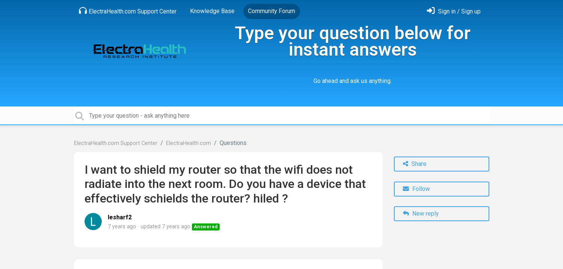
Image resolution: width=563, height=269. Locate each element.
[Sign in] (454, 11)
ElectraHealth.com (188, 143)
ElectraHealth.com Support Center (128, 11)
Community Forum (271, 11)
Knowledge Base (212, 11)
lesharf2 (120, 217)
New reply (421, 213)
